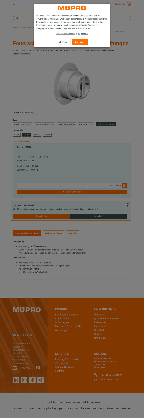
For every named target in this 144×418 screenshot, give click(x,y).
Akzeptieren (80, 42)
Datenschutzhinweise (65, 33)
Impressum (83, 33)
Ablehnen (63, 42)
